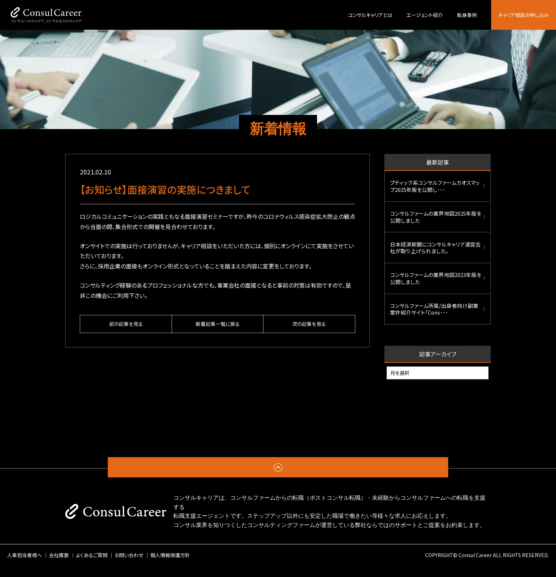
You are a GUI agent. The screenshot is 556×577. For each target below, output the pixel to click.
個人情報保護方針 (170, 566)
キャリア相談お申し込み (523, 14)
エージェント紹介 (424, 14)
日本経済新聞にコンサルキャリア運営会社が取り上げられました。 (435, 253)
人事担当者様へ (24, 566)
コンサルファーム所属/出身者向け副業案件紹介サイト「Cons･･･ (434, 319)
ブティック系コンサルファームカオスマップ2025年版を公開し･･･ (434, 187)
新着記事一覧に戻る (218, 324)
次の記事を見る (309, 324)
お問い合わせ (129, 566)
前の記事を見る (126, 324)
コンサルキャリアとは (370, 14)
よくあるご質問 (91, 566)
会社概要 (59, 566)
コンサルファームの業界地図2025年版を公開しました (436, 220)
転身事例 (467, 14)
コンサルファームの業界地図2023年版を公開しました (436, 286)
